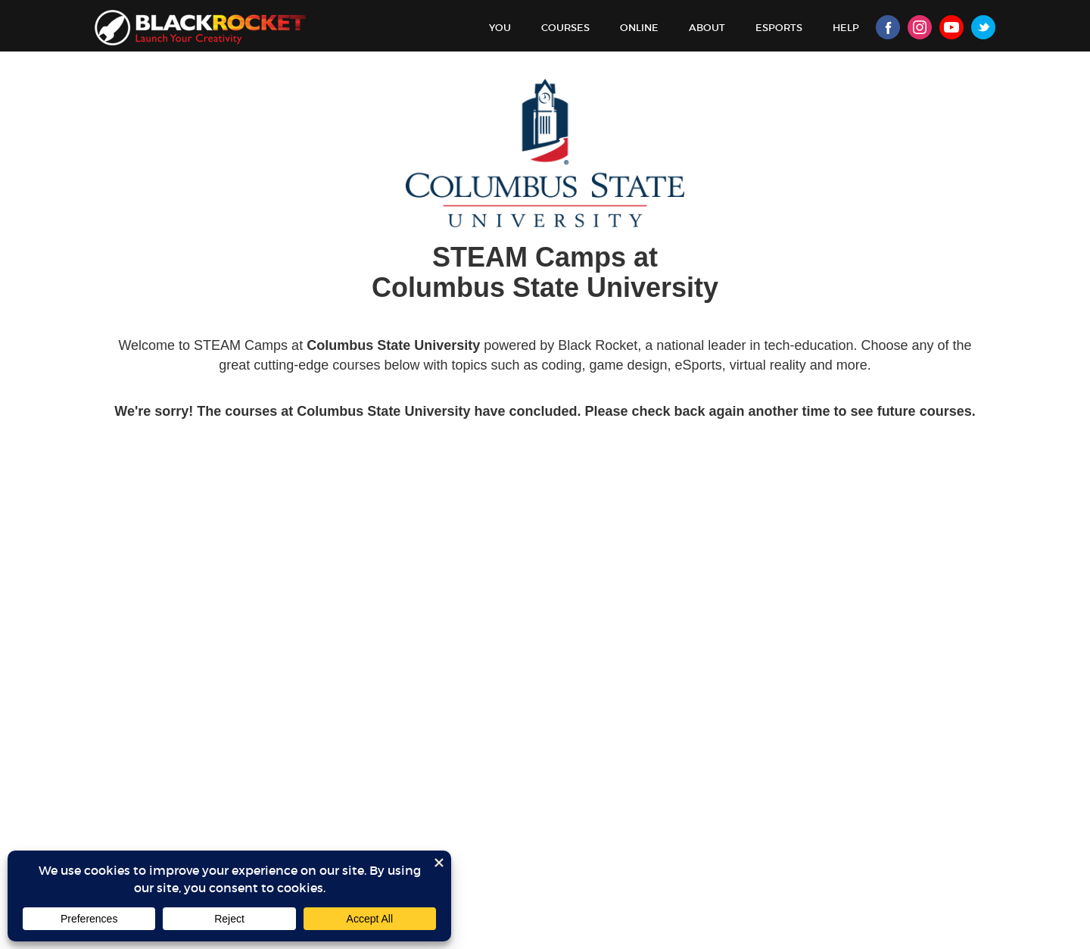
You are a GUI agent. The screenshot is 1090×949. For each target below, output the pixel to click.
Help (846, 27)
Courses (565, 27)
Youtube (951, 27)
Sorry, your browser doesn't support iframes (545, 512)
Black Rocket (200, 27)
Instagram (920, 27)
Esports (778, 27)
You (500, 27)
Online (639, 27)
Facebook (888, 27)
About (707, 27)
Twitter (983, 27)
